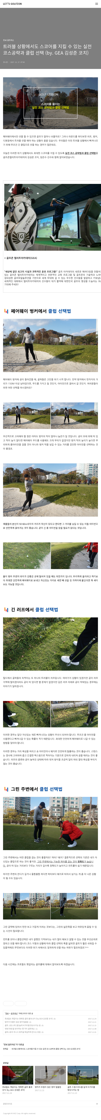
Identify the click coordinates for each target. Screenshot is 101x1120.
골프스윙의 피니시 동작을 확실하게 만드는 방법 (23, 1032)
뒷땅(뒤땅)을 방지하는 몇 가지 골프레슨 (20, 1028)
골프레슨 (14, 1013)
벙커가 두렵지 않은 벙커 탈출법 (16, 1022)
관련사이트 (7, 1103)
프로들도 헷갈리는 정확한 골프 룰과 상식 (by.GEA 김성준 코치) (29, 1018)
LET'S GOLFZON (12, 3)
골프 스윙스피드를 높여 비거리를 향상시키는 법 (23, 1025)
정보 (7, 1013)
